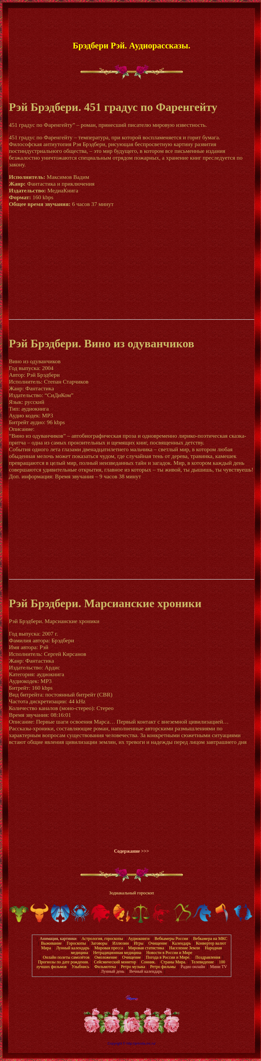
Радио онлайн (193, 966)
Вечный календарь (145, 971)
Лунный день (112, 971)
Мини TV (218, 966)
